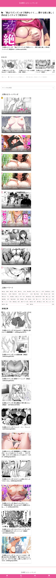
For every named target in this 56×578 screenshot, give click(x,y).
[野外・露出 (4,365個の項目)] (15, 293)
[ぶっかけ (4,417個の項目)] (50, 291)
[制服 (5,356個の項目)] (24, 288)
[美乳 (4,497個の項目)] (32, 291)
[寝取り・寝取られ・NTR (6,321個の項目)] (17, 286)
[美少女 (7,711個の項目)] (5, 286)
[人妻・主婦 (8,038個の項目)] (49, 283)
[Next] (5, 571)
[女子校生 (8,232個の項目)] (38, 283)
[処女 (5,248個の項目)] (31, 288)
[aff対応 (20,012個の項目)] (31, 281)
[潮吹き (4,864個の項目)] (16, 291)
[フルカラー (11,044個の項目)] (27, 283)
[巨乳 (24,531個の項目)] (13, 281)
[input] (28, 77)
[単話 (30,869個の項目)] (5, 281)
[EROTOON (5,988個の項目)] (40, 286)
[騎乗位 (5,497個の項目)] (5, 288)
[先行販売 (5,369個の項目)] (15, 288)
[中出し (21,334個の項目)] (22, 281)
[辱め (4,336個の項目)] (42, 293)
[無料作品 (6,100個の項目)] (30, 286)
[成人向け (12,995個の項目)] (6, 283)
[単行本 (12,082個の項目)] (17, 283)
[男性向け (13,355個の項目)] (50, 281)
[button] (52, 56)
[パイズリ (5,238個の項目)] (40, 288)
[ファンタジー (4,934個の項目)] (6, 291)
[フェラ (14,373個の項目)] (40, 281)
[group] (9, 56)
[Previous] (2, 571)
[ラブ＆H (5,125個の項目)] (50, 288)
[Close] (8, 572)
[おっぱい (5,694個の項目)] (50, 286)
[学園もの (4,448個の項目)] (41, 291)
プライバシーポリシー (28, 563)
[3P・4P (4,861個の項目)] (25, 291)
